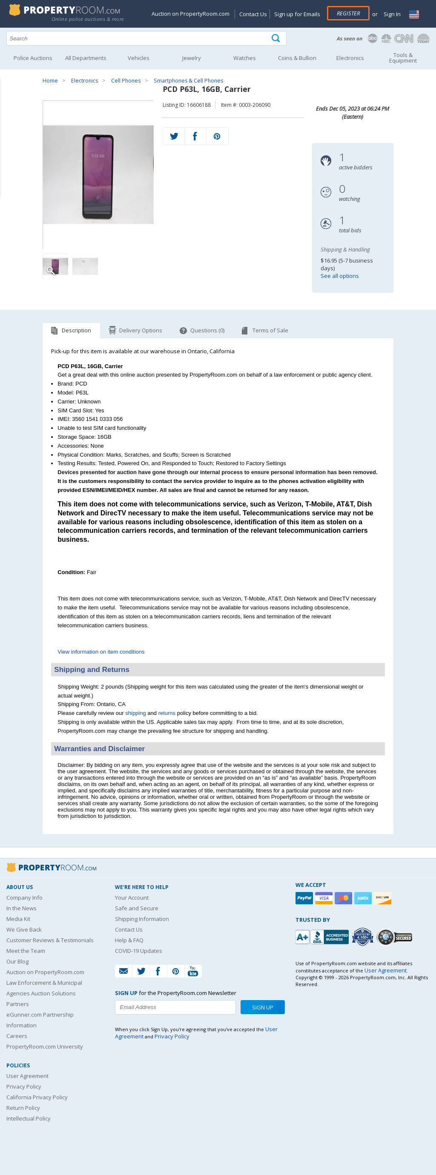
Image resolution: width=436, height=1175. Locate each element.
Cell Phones (126, 80)
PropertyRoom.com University (44, 1046)
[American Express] (364, 898)
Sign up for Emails (297, 14)
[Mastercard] (344, 898)
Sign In (391, 14)
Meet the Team (25, 951)
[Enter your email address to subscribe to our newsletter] (175, 1007)
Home (50, 80)
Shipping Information (142, 919)
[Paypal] (305, 898)
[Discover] (383, 898)
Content (8, 108)
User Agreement (27, 1076)
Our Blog (17, 961)
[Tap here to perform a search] (276, 38)
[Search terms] (146, 38)
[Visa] (325, 898)
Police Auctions (33, 58)
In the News (21, 908)
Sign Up (262, 1007)
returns (166, 713)
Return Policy (23, 1108)
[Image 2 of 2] (85, 266)
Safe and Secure (136, 908)
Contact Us (253, 14)
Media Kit (18, 919)
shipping (135, 713)
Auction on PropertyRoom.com (190, 13)
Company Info (24, 897)
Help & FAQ (129, 940)
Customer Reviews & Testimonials (50, 940)
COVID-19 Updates (138, 951)
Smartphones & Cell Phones (188, 80)
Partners (17, 1004)
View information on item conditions (100, 652)
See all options (340, 276)
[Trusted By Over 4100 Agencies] (363, 937)
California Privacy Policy (37, 1097)
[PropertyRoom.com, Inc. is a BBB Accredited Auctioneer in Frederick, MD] (323, 936)
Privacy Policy (23, 1086)
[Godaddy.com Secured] (395, 937)
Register (348, 13)
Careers (16, 1036)
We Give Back (24, 929)
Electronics (84, 80)
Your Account (132, 897)
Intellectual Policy (28, 1118)
